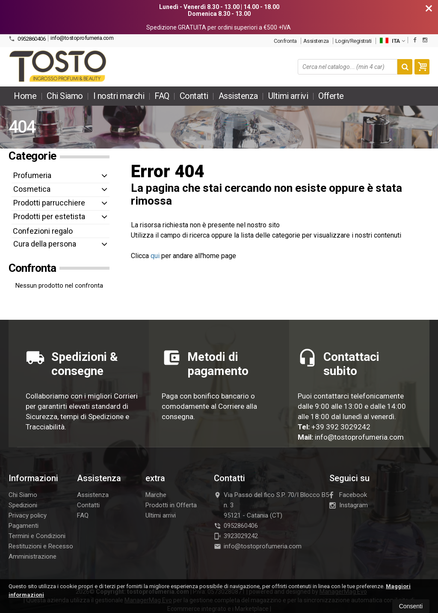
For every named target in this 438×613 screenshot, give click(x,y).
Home (25, 96)
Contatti (194, 96)
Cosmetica (31, 188)
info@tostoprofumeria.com (81, 38)
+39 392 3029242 (340, 427)
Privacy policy (28, 515)
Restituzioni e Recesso (41, 546)
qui (155, 256)
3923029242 (236, 536)
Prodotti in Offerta (171, 505)
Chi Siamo (65, 96)
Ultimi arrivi (288, 96)
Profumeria (32, 175)
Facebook (348, 495)
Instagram (348, 505)
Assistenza (316, 41)
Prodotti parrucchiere (49, 202)
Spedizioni (23, 505)
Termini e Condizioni (37, 536)
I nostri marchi (119, 96)
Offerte (331, 96)
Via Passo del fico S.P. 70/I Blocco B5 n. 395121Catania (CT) (271, 505)
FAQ (161, 96)
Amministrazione (32, 556)
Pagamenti (23, 526)
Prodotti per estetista (49, 216)
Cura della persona (44, 243)
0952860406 (27, 39)
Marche (155, 495)
